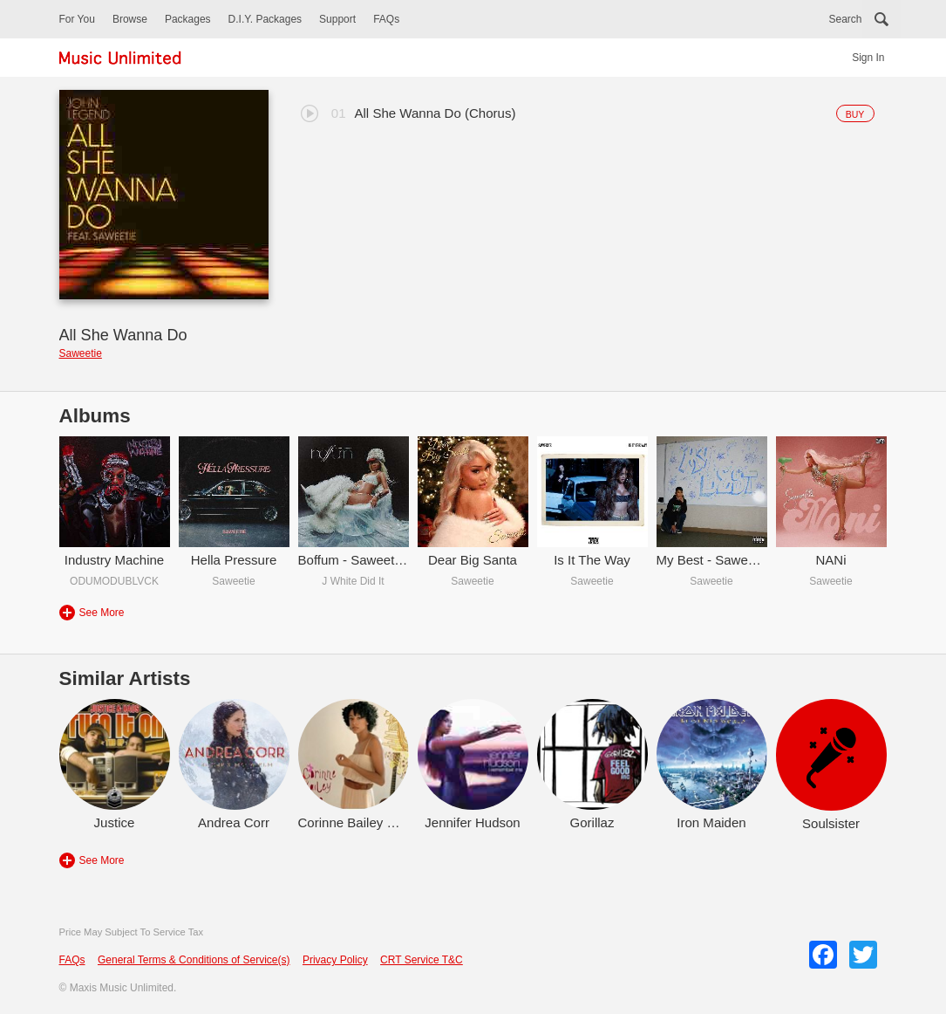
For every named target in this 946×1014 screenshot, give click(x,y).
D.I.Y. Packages (265, 19)
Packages (188, 19)
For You (77, 19)
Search (844, 19)
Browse (129, 19)
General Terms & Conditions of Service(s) (194, 960)
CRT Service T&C (421, 960)
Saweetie (80, 353)
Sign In (868, 57)
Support (337, 19)
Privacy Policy (335, 960)
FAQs (386, 19)
